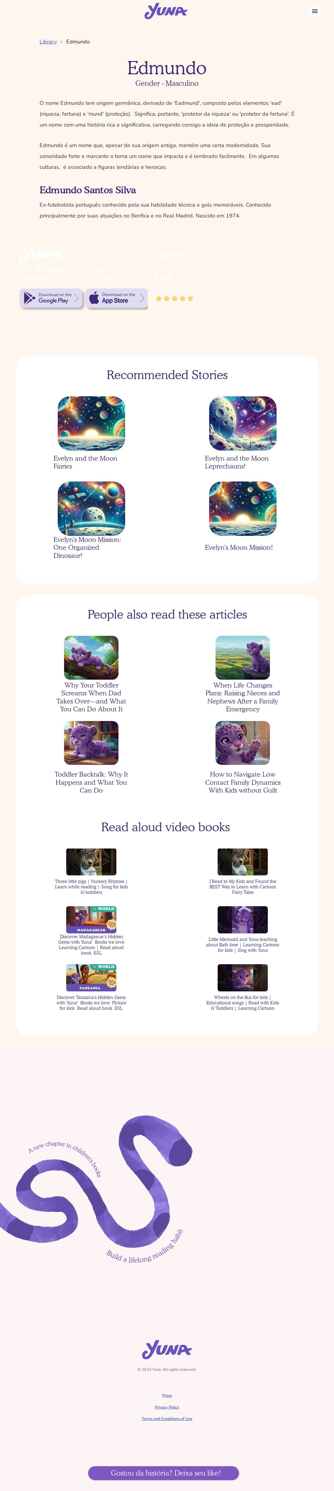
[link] (50, 298)
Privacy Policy (167, 1407)
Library (48, 41)
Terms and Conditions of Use (167, 1419)
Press (167, 1395)
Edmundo (78, 41)
